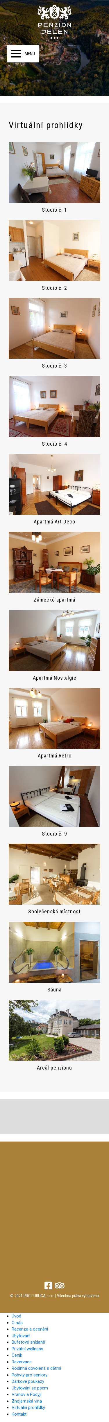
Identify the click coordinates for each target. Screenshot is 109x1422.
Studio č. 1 (54, 210)
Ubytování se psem (30, 1388)
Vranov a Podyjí (26, 1394)
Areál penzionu (54, 1068)
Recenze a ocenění (30, 1329)
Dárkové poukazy (28, 1381)
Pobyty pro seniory (29, 1375)
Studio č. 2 (54, 288)
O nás (17, 1322)
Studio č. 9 (54, 834)
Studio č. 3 (54, 366)
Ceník (17, 1355)
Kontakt (19, 1414)
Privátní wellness (27, 1348)
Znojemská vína (27, 1401)
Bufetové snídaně (28, 1342)
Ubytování (21, 1335)
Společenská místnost (54, 911)
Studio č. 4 (54, 444)
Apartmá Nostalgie (54, 678)
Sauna (54, 990)
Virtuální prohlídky (28, 1407)
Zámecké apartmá (54, 600)
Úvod (16, 1316)
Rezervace (22, 1362)
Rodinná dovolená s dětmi (36, 1368)
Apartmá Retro (55, 756)
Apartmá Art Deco (54, 522)
